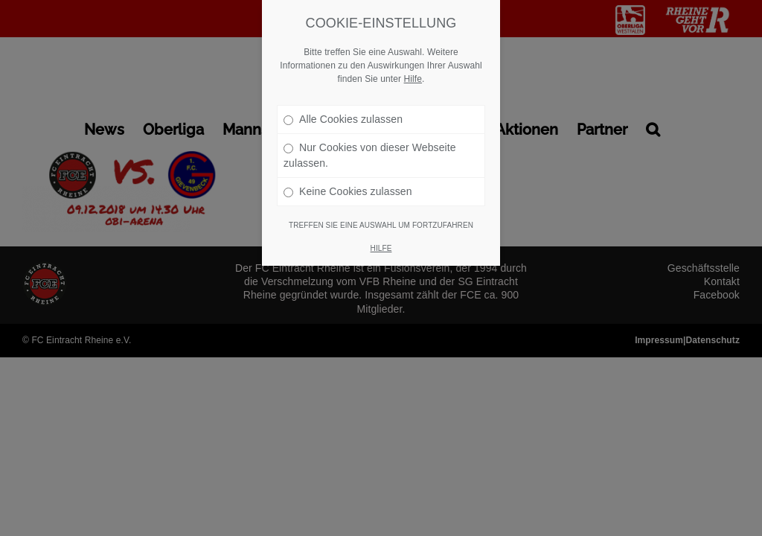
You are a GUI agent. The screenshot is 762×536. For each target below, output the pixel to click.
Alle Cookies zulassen (343, 77)
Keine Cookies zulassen (348, 150)
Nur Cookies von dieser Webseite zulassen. (370, 113)
